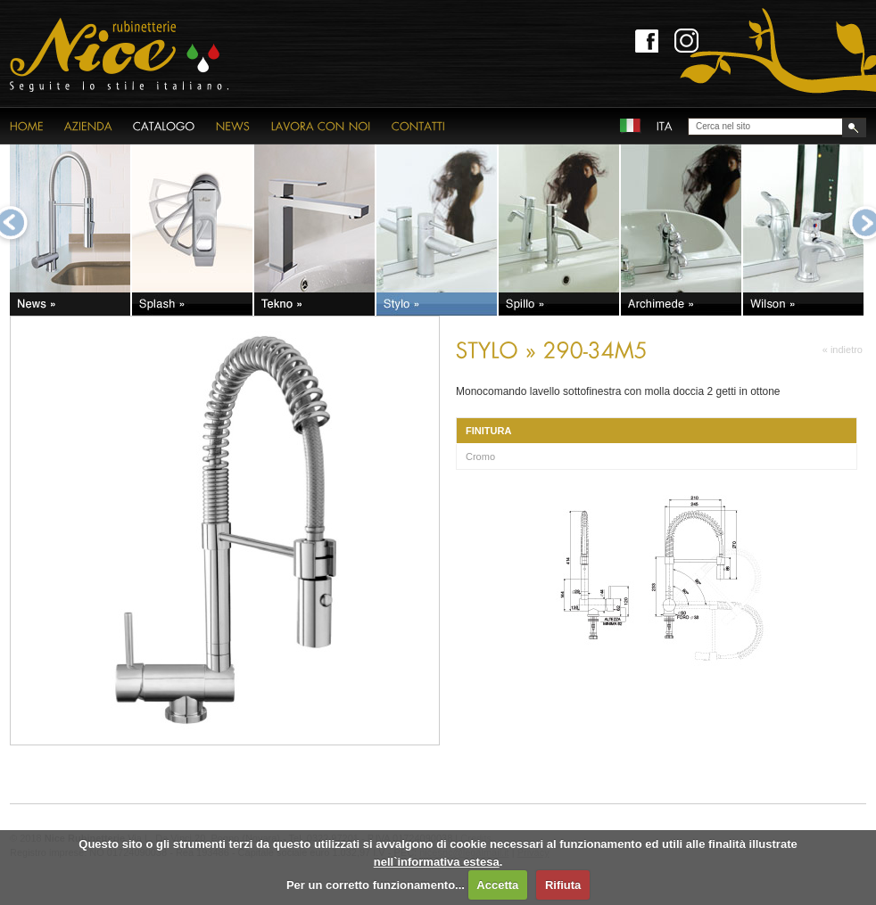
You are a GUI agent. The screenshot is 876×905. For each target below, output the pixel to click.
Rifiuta (563, 885)
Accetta (497, 885)
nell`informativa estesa (437, 861)
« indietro (842, 349)
